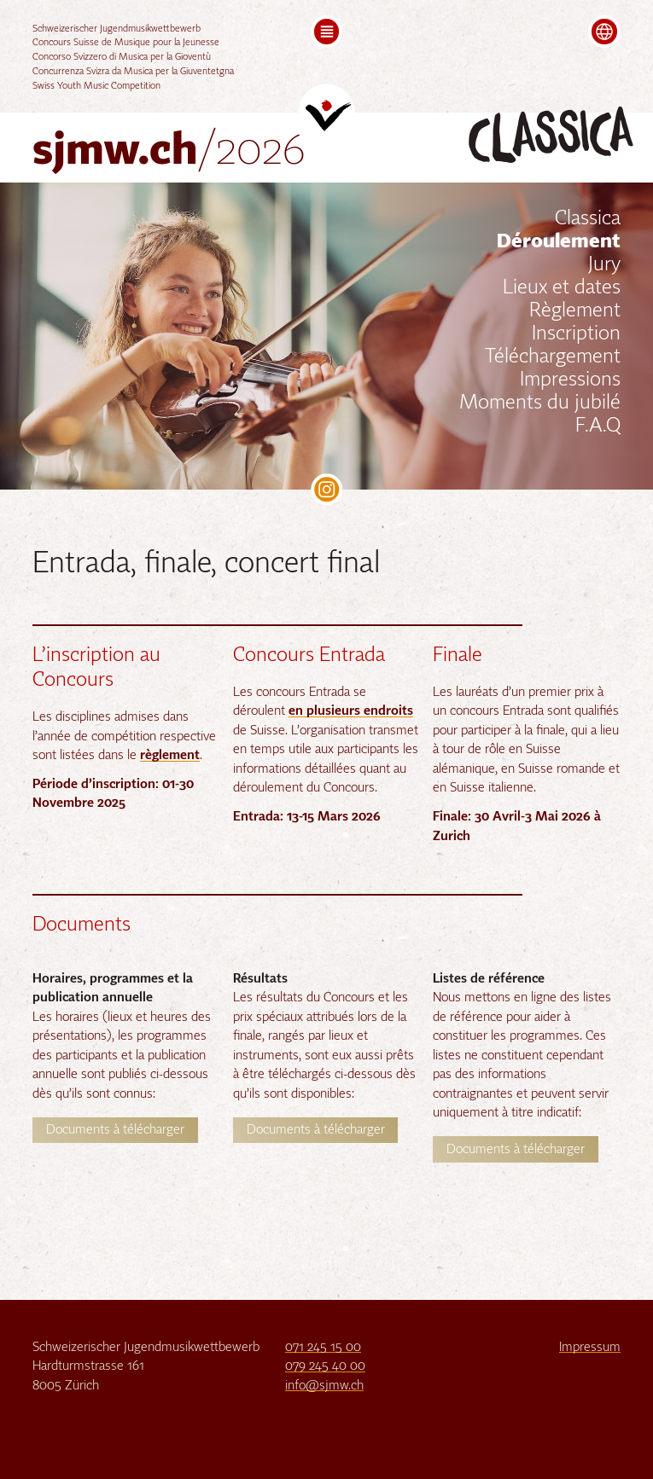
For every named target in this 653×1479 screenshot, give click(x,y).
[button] (327, 31)
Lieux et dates (562, 288)
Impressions (570, 380)
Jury (604, 265)
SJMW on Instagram (327, 489)
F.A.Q (598, 426)
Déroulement (559, 242)
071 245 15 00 (323, 1347)
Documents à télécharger (115, 1129)
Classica (588, 219)
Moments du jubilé (540, 403)
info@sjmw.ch (324, 1385)
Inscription (576, 334)
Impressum (590, 1347)
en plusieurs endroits (351, 711)
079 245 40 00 (325, 1366)
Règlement (575, 311)
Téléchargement (553, 357)
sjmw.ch (168, 152)
